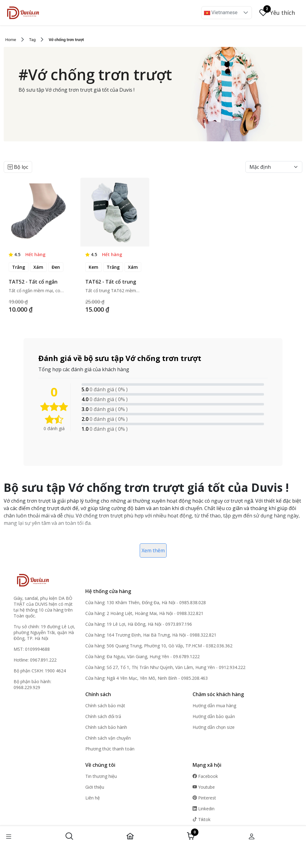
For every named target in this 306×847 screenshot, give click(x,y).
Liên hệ (92, 798)
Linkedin (204, 809)
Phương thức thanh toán (109, 749)
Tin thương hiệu (101, 776)
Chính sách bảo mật (105, 705)
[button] (246, 12)
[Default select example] (273, 167)
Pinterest (204, 798)
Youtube (204, 787)
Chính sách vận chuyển (108, 738)
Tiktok (201, 819)
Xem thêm (153, 550)
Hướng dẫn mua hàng (214, 705)
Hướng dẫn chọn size (214, 727)
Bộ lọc (18, 167)
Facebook (205, 776)
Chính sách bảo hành (106, 727)
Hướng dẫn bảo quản (214, 716)
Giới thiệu (94, 787)
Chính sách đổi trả (103, 716)
